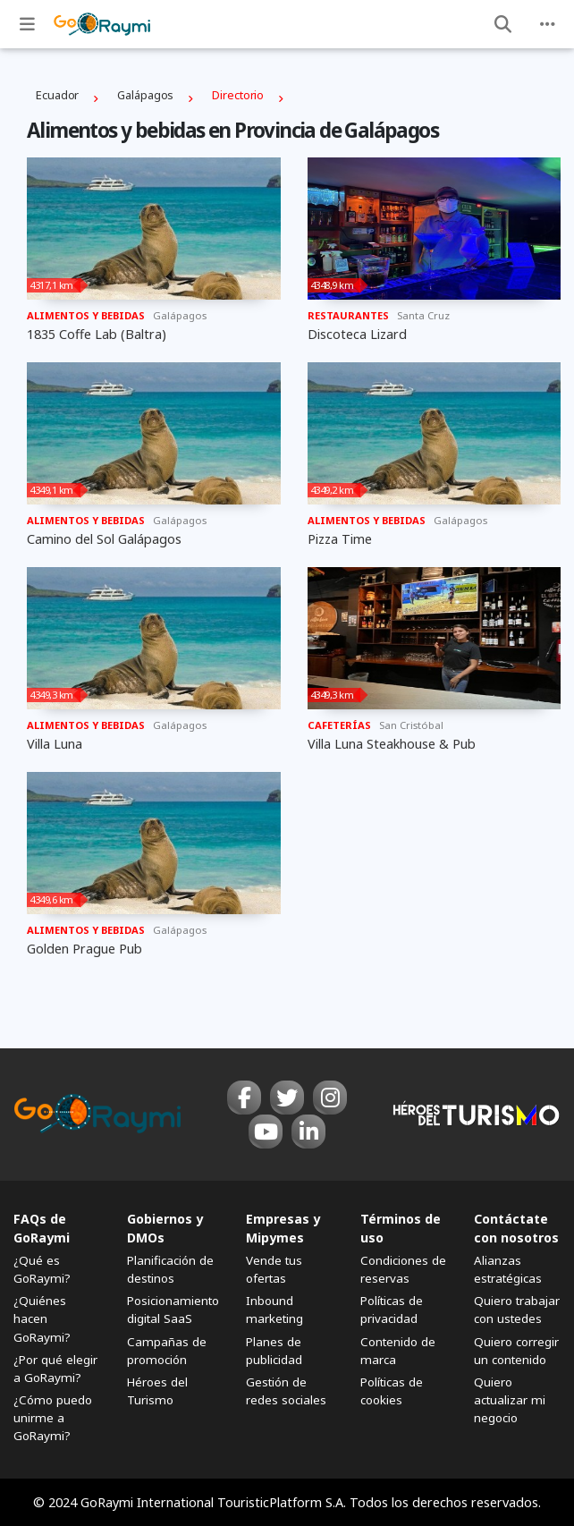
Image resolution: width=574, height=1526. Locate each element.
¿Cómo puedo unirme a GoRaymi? (52, 1418)
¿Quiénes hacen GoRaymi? (42, 1318)
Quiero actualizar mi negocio (509, 1400)
